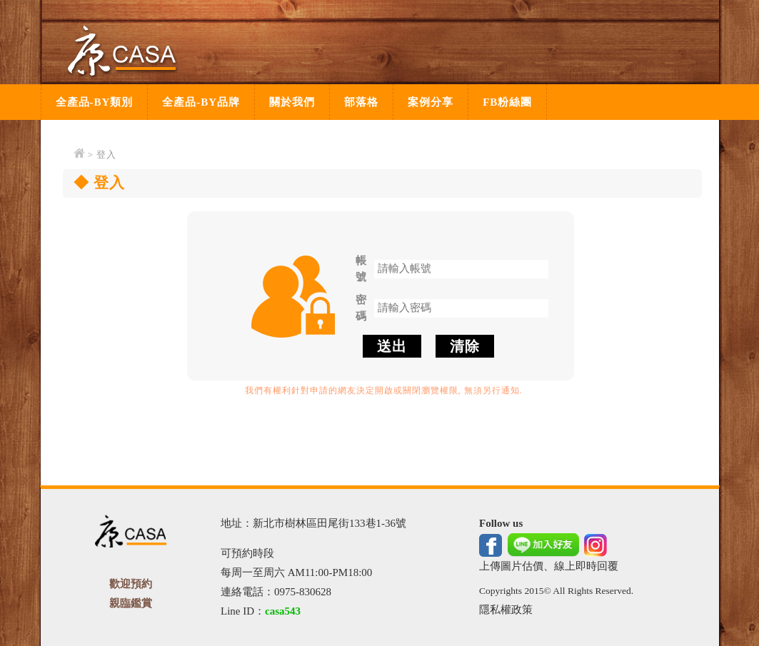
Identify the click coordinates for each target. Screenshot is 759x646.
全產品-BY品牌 (201, 102)
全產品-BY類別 (95, 102)
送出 (392, 346)
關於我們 (292, 102)
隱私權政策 (506, 609)
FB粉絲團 (507, 102)
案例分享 (430, 102)
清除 (465, 346)
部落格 (361, 102)
